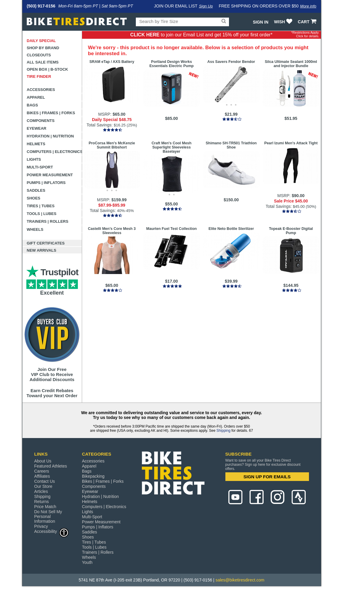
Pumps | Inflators (46, 182)
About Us (43, 461)
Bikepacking (93, 476)
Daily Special (41, 40)
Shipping (223, 430)
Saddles (36, 190)
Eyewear (37, 128)
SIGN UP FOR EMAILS (266, 476)
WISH (283, 21)
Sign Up (206, 6)
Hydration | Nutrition (50, 136)
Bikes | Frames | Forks (51, 113)
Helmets (36, 144)
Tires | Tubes (41, 206)
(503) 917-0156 (41, 6)
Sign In (260, 22)
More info (308, 6)
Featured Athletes (50, 466)
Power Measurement (50, 175)
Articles (41, 491)
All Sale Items (43, 62)
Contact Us (44, 481)
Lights (34, 159)
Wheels (35, 229)
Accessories (41, 89)
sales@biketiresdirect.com (240, 580)
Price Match (45, 506)
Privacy (41, 526)
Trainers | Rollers (47, 221)
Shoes (34, 198)
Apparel (36, 97)
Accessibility (51, 531)
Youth (87, 562)
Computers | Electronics (54, 151)
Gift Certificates (46, 243)
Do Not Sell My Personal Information (48, 516)
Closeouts (39, 55)
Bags (32, 105)
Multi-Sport (40, 167)
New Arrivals (41, 250)
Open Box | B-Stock (47, 69)
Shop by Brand (43, 48)
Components (41, 120)
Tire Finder (39, 76)
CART (308, 21)
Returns (41, 501)
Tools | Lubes (41, 213)
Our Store (43, 486)
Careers (41, 471)
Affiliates (42, 476)
